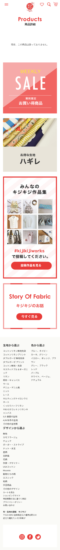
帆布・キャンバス (11, 380)
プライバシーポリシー (12, 502)
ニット (6, 391)
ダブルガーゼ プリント (13, 361)
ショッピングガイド (11, 495)
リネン (6, 376)
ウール (6, 383)
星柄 (5, 452)
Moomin (7, 470)
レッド (34, 369)
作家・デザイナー (11, 463)
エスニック (8, 477)
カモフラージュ (10, 437)
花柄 (5, 459)
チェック (7, 440)
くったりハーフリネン (13, 405)
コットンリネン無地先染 (14, 350)
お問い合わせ (9, 505)
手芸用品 (7, 484)
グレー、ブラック (39, 365)
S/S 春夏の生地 (10, 416)
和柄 (5, 481)
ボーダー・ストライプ (13, 444)
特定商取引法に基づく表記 (14, 498)
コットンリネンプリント (14, 354)
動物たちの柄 (9, 473)
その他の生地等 (10, 423)
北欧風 (6, 455)
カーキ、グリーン (39, 354)
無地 (5, 433)
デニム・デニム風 (11, 387)
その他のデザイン (11, 488)
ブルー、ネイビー (39, 350)
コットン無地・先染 (12, 365)
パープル (35, 372)
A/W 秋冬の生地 (10, 420)
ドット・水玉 (9, 448)
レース (6, 394)
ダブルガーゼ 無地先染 (13, 358)
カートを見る (9, 492)
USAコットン (9, 466)
